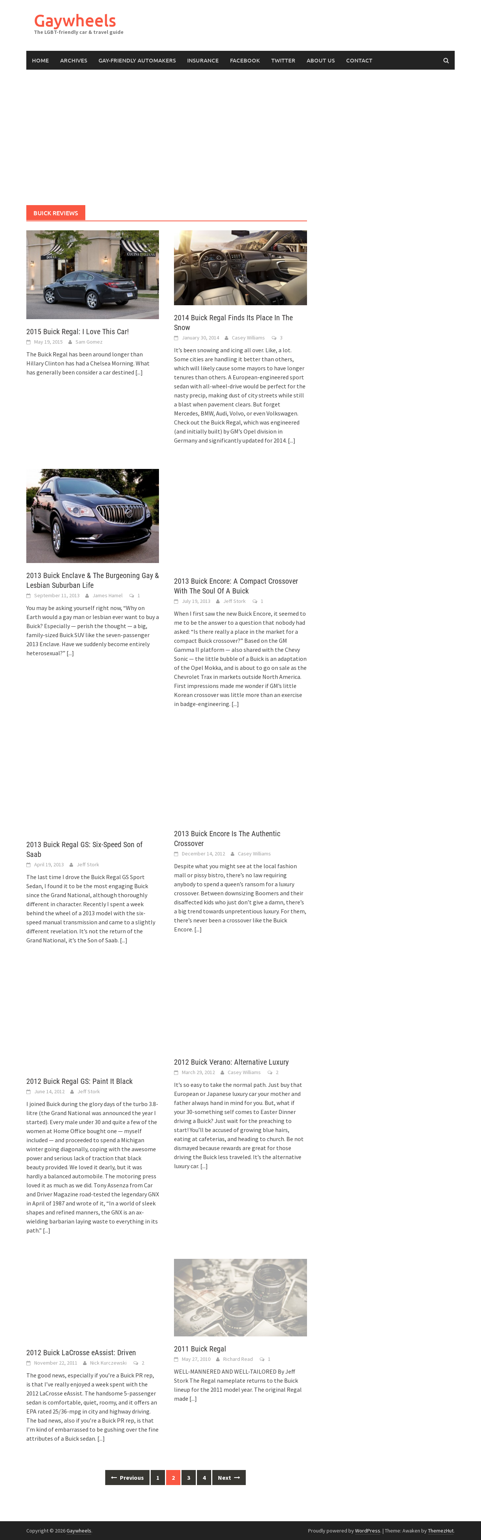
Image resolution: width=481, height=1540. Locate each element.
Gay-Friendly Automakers (137, 60)
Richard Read (238, 1359)
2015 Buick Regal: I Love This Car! (77, 331)
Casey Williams (248, 337)
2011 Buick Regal (200, 1348)
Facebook (245, 60)
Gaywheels (75, 20)
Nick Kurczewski (108, 1362)
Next (229, 1477)
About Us (321, 60)
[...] (139, 372)
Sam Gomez (89, 341)
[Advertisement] (240, 137)
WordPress (367, 1530)
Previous (127, 1477)
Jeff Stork (234, 601)
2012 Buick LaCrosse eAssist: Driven (81, 1352)
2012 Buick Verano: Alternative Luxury (231, 1062)
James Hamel (107, 595)
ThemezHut (441, 1530)
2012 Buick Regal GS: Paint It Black (79, 1081)
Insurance (203, 60)
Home (40, 60)
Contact (359, 60)
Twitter (283, 60)
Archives (73, 60)
